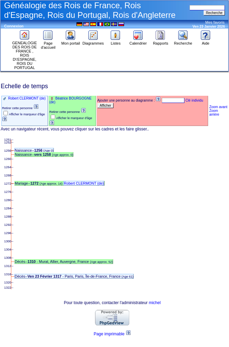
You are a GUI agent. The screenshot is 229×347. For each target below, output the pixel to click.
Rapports (160, 41)
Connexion (14, 26)
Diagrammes (93, 41)
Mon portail (70, 41)
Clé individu (194, 100)
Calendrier (138, 41)
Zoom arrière (214, 112)
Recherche (183, 41)
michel (155, 302)
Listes (115, 41)
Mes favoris (215, 22)
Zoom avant (218, 107)
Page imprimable (109, 334)
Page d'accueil (48, 43)
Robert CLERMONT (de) (26, 98)
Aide (205, 41)
